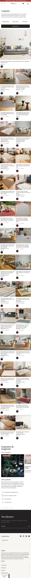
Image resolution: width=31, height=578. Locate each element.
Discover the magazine (6, 452)
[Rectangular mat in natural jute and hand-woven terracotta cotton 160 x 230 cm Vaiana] (2, 438)
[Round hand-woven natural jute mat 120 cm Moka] (17, 438)
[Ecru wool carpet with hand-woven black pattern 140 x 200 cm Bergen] (17, 199)
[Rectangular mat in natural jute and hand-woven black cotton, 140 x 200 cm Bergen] (2, 252)
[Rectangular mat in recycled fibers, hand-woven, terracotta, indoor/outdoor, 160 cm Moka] (2, 224)
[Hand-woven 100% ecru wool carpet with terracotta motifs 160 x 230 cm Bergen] (2, 172)
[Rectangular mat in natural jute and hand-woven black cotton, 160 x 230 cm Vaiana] (2, 198)
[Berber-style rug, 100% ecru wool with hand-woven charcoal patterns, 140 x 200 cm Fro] (2, 332)
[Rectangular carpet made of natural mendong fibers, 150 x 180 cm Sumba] (2, 306)
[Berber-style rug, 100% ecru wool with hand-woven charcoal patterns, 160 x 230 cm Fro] (2, 66)
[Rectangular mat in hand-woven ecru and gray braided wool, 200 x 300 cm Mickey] (2, 119)
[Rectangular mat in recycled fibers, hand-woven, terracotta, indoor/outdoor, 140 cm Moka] (17, 411)
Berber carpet (6, 21)
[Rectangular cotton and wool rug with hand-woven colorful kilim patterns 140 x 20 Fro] (2, 279)
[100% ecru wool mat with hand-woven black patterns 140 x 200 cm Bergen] (17, 386)
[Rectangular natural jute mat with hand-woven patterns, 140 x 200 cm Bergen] (17, 358)
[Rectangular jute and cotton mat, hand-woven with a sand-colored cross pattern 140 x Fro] (2, 412)
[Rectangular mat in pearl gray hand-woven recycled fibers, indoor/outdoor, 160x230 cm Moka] (17, 225)
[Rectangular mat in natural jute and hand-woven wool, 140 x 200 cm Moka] (17, 278)
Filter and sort (15, 26)
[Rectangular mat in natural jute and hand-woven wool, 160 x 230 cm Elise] (17, 171)
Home (2, 500)
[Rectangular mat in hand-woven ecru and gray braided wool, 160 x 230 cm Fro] (2, 93)
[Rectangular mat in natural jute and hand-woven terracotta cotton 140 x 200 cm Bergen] (17, 145)
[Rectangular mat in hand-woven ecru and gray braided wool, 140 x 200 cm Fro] (17, 306)
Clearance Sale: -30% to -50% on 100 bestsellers (15, 0)
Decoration (6, 500)
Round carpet (16, 21)
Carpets (10, 500)
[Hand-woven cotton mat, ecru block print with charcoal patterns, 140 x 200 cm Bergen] (17, 93)
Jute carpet (24, 21)
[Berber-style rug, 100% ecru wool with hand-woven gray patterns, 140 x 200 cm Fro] (2, 384)
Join (29, 518)
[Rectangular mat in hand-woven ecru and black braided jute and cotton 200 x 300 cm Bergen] (17, 119)
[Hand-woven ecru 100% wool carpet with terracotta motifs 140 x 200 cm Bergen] (2, 145)
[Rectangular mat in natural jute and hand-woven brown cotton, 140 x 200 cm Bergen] (2, 359)
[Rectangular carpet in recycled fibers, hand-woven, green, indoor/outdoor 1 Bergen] (17, 332)
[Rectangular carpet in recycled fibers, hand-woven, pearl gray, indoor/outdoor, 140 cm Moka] (17, 251)
